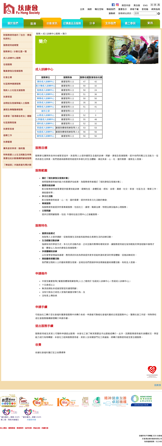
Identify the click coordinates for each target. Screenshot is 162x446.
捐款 (89, 9)
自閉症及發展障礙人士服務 (16, 103)
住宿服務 (7, 64)
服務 (33, 23)
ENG (145, 5)
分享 (92, 23)
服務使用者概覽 (10, 45)
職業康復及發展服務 (13, 71)
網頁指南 (155, 9)
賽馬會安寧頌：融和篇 (14, 148)
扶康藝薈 (7, 142)
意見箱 (145, 9)
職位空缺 (99, 9)
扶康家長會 (8, 129)
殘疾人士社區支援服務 (14, 90)
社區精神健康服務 (12, 84)
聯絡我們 (111, 9)
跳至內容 (126, 5)
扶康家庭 (7, 97)
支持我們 (111, 23)
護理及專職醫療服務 (13, 109)
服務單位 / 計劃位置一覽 (15, 51)
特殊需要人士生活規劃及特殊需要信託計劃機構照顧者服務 (17, 156)
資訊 (150, 23)
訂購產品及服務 (72, 23)
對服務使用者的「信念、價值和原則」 (17, 37)
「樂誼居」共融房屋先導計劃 (17, 165)
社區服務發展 (9, 122)
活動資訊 (52, 23)
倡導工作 (7, 135)
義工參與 (130, 23)
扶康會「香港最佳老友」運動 (17, 116)
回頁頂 (157, 385)
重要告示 (122, 9)
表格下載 (134, 9)
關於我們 (13, 23)
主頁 (82, 9)
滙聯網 (112, 13)
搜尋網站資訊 (124, 13)
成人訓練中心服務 (12, 58)
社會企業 (7, 77)
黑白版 (137, 5)
